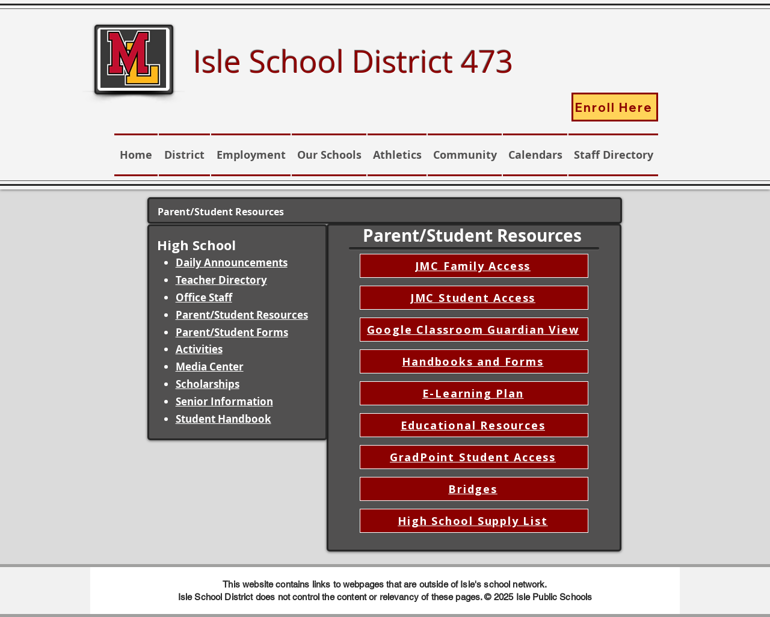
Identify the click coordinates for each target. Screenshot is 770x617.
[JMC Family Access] (474, 266)
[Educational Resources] (474, 425)
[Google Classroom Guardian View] (474, 330)
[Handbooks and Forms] (474, 361)
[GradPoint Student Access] (474, 457)
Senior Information (224, 401)
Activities (199, 349)
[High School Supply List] (474, 521)
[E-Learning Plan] (474, 393)
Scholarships (207, 384)
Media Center (210, 366)
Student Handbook (223, 419)
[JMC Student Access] (474, 298)
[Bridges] (474, 489)
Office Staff (204, 297)
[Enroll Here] (614, 107)
